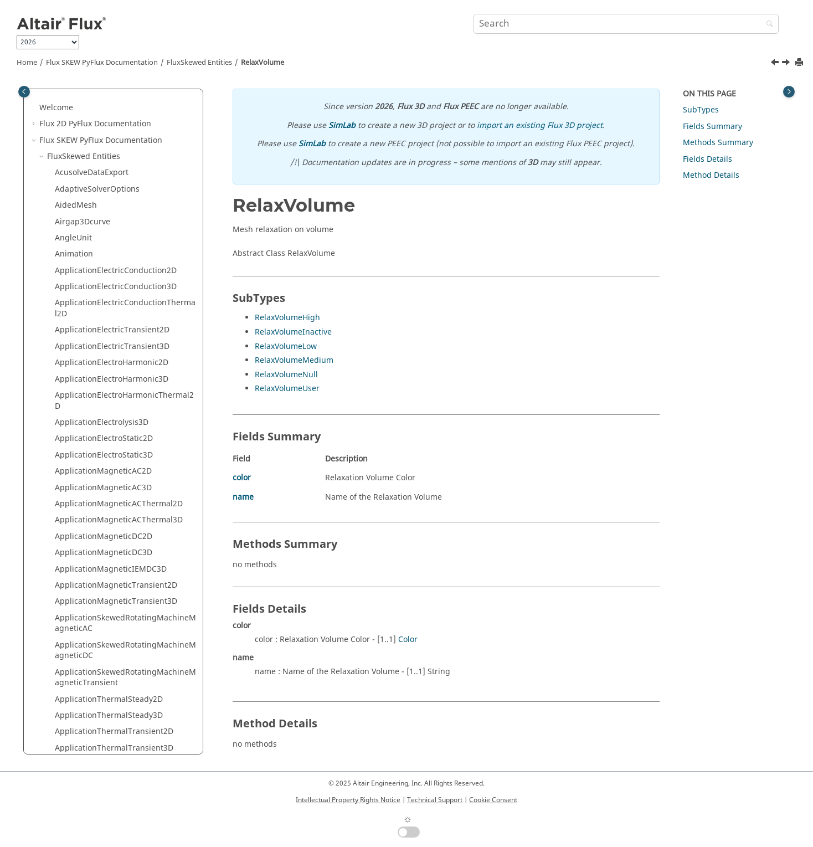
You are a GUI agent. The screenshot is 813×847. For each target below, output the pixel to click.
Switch (67, 617)
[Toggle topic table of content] (789, 91)
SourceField (76, 454)
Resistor (70, 275)
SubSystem (75, 585)
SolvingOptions (83, 438)
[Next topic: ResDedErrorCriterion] (787, 63)
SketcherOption (83, 389)
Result (66, 291)
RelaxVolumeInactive (293, 332)
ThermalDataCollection (97, 666)
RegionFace (76, 145)
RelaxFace (73, 210)
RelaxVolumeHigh (287, 318)
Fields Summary (712, 126)
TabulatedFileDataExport (100, 649)
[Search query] (626, 24)
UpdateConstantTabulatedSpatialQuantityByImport (124, 720)
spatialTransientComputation (109, 519)
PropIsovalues (81, 129)
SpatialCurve (78, 486)
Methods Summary (718, 142)
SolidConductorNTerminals (105, 422)
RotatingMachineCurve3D (102, 308)
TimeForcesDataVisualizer (102, 682)
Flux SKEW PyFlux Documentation (102, 63)
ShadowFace (78, 373)
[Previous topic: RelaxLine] (775, 63)
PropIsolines (78, 112)
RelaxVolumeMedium (294, 360)
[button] (50, 96)
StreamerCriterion (88, 568)
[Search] (767, 24)
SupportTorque (83, 601)
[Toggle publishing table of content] (24, 91)
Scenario (71, 324)
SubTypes (701, 110)
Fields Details (707, 159)
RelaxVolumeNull (286, 375)
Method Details (711, 175)
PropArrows (76, 96)
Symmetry (73, 633)
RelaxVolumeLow (286, 346)
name (243, 497)
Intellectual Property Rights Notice (348, 800)
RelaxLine (72, 226)
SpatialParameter (87, 503)
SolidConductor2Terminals (104, 405)
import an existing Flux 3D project (540, 125)
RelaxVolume (262, 63)
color (242, 478)
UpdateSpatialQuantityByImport (114, 742)
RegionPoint (77, 177)
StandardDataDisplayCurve (105, 552)
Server (67, 356)
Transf (67, 698)
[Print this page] (800, 62)
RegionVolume (82, 193)
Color (408, 639)
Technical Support (434, 800)
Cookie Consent (493, 800)
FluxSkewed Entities (199, 63)
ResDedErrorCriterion (95, 259)
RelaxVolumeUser (287, 388)
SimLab (342, 125)
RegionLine (75, 161)
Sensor (67, 340)
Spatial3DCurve (83, 470)
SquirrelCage (79, 536)
